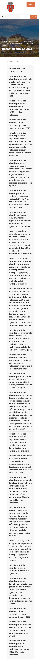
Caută (34, 17)
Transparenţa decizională (10, 41)
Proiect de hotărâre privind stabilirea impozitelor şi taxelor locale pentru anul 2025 (19, 123)
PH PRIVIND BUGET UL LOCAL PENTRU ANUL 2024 (20, 70)
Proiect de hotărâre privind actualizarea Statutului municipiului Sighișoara (19, 569)
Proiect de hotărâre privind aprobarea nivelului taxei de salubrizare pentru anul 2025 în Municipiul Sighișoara (19, 647)
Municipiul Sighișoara (21, 40)
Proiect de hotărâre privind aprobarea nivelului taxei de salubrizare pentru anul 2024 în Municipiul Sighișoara (19, 108)
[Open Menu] (36, 4)
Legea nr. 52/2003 (28, 41)
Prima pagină (6, 40)
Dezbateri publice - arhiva (14, 43)
